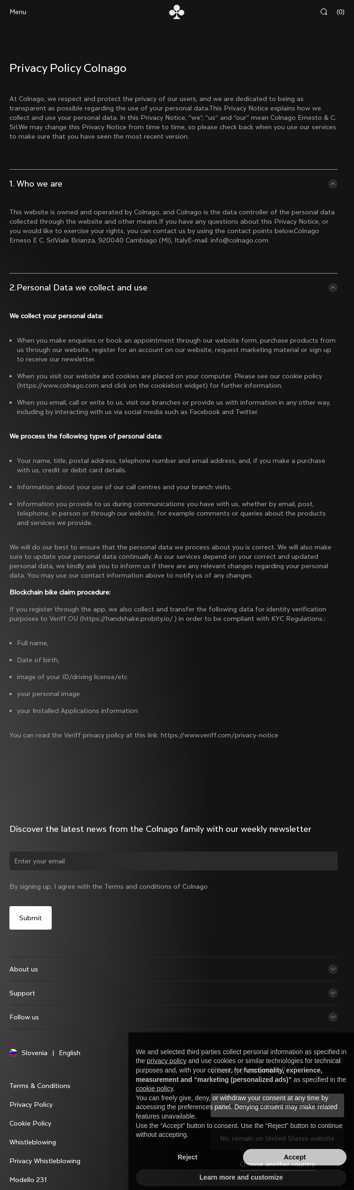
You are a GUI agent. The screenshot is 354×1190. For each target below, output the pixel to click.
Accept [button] (295, 1173)
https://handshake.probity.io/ (127, 618)
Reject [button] (187, 1173)
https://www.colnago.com (59, 385)
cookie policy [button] (154, 1105)
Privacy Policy (31, 1104)
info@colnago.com (239, 240)
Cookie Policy (30, 1123)
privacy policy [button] (166, 1077)
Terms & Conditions (40, 1085)
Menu (17, 12)
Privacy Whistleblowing (44, 1161)
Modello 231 (28, 1179)
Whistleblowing (32, 1142)
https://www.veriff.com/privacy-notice (219, 735)
